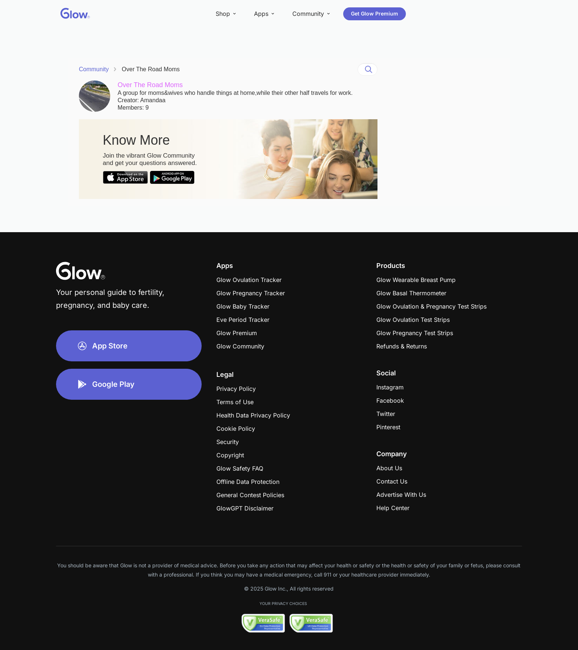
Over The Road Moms (151, 69)
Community (94, 69)
